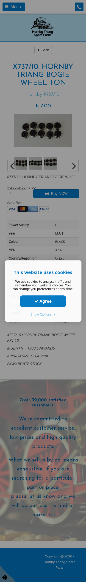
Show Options (43, 314)
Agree (43, 301)
